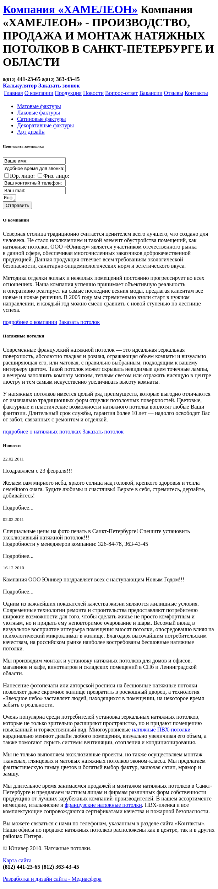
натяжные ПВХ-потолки (161, 731)
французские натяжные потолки (103, 806)
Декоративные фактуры (45, 125)
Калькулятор (20, 85)
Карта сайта (17, 861)
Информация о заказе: (10, 198)
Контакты (196, 93)
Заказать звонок (59, 85)
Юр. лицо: (22, 176)
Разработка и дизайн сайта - (52, 880)
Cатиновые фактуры (41, 119)
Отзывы (173, 93)
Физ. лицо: (56, 176)
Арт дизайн (31, 132)
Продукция (68, 93)
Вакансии (150, 93)
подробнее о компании (30, 323)
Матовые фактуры (39, 106)
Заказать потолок (79, 323)
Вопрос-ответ (121, 93)
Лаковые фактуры (38, 113)
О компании (39, 93)
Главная (13, 93)
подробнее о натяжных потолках (42, 433)
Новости (93, 93)
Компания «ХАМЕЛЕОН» (70, 9)
